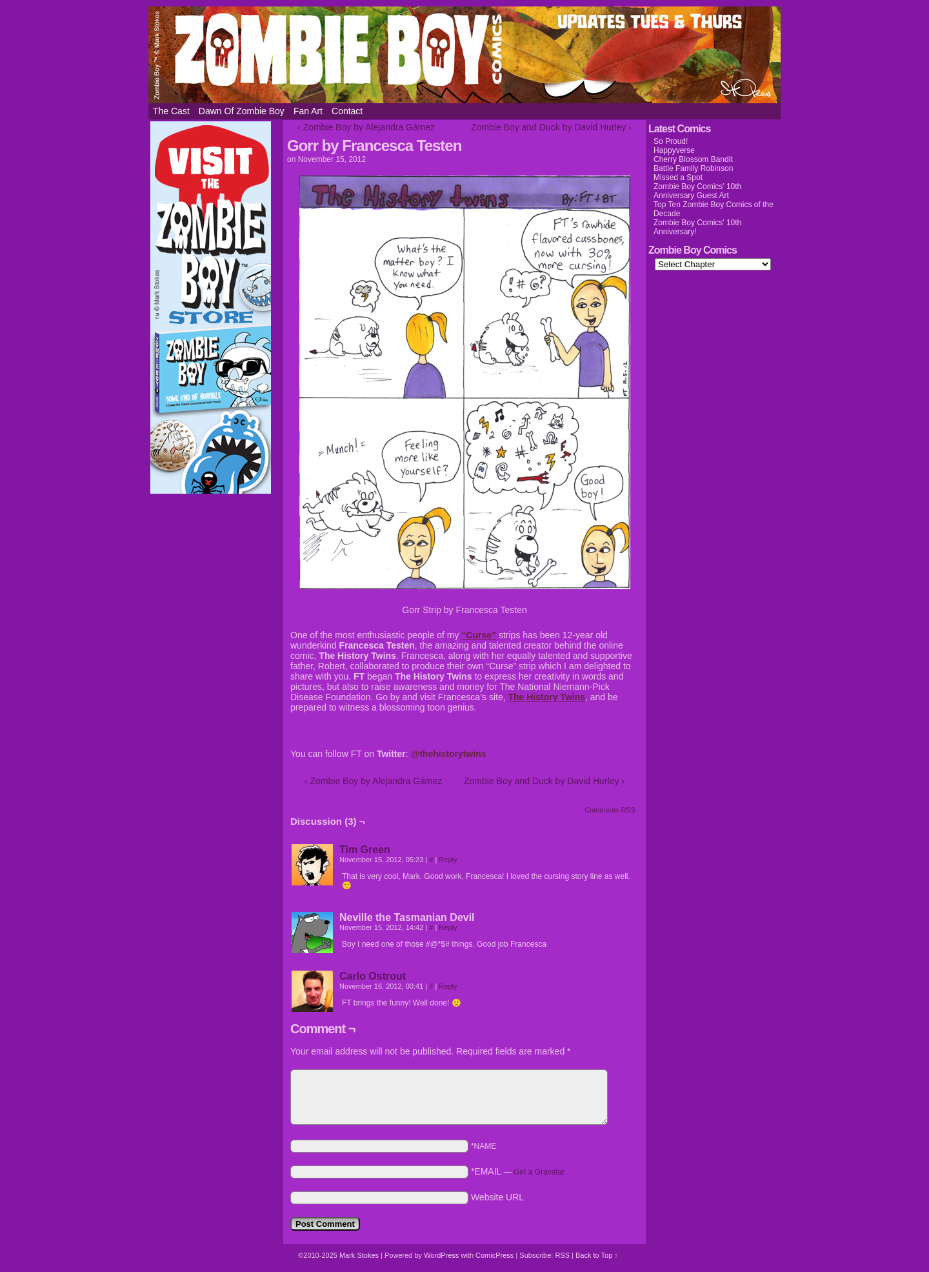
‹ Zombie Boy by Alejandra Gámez (366, 127)
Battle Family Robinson (693, 168)
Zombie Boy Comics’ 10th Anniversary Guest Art (697, 191)
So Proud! (671, 141)
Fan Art (308, 111)
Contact (347, 111)
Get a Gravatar (539, 1171)
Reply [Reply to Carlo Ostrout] (448, 986)
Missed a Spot (678, 177)
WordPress (441, 1255)
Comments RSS (609, 810)
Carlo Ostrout (372, 976)
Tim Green (364, 849)
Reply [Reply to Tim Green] (448, 859)
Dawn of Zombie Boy (242, 111)
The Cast (171, 111)
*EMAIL (518, 1171)
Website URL (497, 1197)
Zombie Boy (464, 54)
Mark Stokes (360, 1255)
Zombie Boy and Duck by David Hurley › (551, 127)
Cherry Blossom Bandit (693, 159)
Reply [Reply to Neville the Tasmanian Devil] (448, 927)
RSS (562, 1255)
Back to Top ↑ (596, 1255)
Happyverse (674, 150)
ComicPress (494, 1255)
